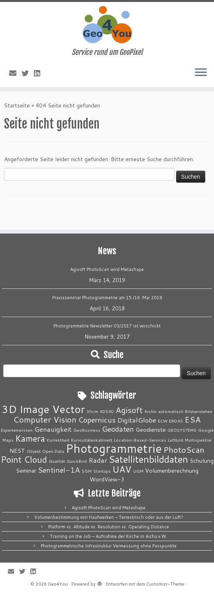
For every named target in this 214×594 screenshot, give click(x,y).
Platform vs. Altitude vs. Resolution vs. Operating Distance (108, 527)
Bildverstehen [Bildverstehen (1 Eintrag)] (198, 411)
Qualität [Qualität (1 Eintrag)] (57, 461)
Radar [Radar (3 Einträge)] (97, 460)
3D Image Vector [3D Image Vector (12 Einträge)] (43, 409)
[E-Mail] (15, 73)
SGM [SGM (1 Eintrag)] (87, 471)
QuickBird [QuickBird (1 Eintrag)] (77, 461)
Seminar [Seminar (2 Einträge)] (26, 470)
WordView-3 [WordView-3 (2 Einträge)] (107, 479)
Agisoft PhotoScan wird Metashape (107, 269)
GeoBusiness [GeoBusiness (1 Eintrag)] (86, 430)
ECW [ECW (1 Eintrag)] (162, 421)
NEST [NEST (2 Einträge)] (17, 450)
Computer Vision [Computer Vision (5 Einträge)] (45, 419)
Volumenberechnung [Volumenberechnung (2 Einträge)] (171, 470)
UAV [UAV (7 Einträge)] (122, 469)
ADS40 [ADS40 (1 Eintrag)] (107, 411)
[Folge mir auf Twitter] (28, 73)
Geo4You (58, 584)
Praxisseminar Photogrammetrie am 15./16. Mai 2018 (107, 297)
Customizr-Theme (165, 584)
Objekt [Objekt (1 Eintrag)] (34, 451)
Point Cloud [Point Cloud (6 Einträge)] (24, 459)
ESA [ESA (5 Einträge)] (193, 419)
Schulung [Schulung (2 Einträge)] (202, 460)
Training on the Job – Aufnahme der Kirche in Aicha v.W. (108, 536)
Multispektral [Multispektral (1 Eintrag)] (198, 440)
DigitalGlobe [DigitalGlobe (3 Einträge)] (136, 420)
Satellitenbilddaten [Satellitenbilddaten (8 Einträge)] (148, 459)
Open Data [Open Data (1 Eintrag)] (53, 451)
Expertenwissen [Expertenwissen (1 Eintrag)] (17, 430)
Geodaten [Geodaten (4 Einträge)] (118, 429)
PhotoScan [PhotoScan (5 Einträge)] (183, 450)
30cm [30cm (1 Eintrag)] (92, 411)
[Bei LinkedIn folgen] (39, 73)
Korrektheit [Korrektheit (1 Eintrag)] (58, 440)
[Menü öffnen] (201, 73)
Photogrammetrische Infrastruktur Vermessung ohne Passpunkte (109, 546)
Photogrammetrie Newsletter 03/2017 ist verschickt (107, 326)
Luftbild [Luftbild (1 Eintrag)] (175, 440)
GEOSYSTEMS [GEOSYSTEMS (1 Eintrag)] (181, 430)
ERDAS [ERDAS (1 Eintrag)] (176, 421)
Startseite (17, 105)
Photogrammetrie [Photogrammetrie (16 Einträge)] (114, 448)
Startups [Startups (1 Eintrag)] (102, 471)
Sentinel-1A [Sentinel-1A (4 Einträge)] (59, 470)
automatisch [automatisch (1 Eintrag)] (170, 411)
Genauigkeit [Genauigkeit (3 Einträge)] (53, 429)
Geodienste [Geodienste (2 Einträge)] (150, 429)
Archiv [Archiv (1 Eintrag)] (150, 411)
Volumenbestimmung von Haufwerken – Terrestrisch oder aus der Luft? (108, 517)
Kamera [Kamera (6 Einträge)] (30, 438)
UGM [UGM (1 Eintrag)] (138, 471)
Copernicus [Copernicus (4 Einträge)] (97, 420)
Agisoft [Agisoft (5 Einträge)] (129, 410)
